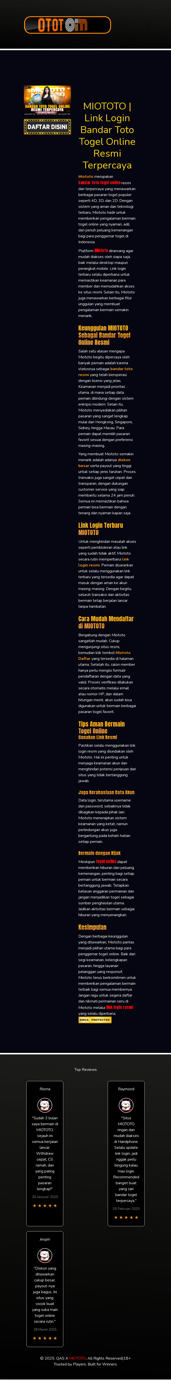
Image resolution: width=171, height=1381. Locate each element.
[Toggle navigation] (148, 24)
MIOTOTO (77, 1358)
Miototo (101, 250)
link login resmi (119, 1007)
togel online (106, 861)
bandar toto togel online (99, 182)
